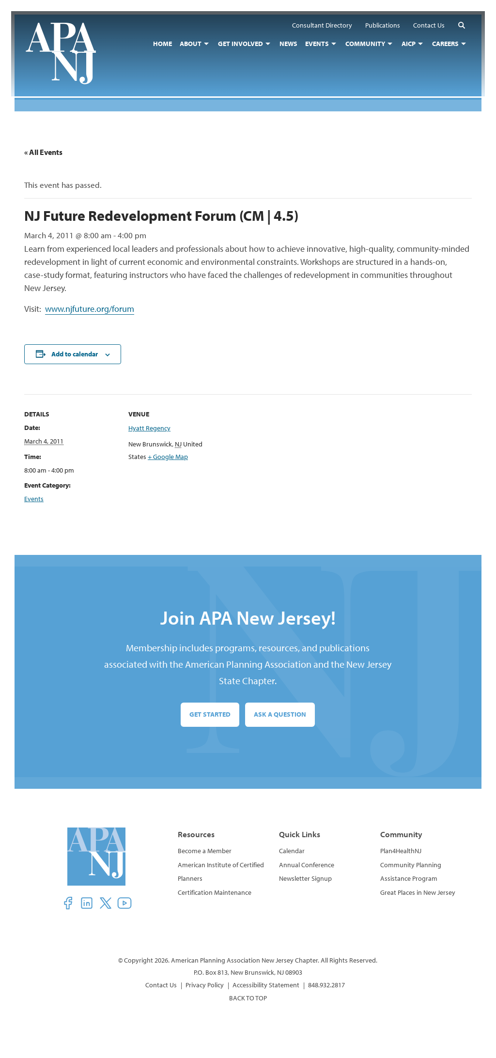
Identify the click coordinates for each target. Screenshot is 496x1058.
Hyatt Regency (149, 428)
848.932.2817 (326, 985)
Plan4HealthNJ (400, 850)
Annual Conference (306, 864)
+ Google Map (168, 457)
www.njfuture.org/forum (89, 308)
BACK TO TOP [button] (248, 998)
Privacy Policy (205, 985)
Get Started (210, 714)
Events (34, 498)
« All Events (43, 152)
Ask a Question (280, 714)
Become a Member (205, 850)
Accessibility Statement (265, 985)
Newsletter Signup (305, 878)
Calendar (292, 850)
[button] (458, 28)
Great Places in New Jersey (417, 892)
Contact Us (161, 985)
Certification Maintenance (214, 892)
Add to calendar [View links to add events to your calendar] (74, 354)
